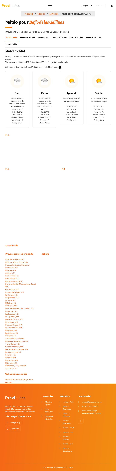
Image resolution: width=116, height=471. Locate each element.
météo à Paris (68, 402)
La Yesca (54, 14)
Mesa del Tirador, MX (13, 325)
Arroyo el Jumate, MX (13, 281)
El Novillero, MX (11, 360)
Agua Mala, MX (11, 368)
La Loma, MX (10, 300)
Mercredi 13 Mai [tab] (27, 37)
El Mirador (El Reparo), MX (15, 366)
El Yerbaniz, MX (11, 322)
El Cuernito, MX (11, 311)
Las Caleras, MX (11, 333)
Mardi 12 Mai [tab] (11, 37)
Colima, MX (9, 273)
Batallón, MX (10, 355)
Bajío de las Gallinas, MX (14, 259)
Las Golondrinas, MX (13, 352)
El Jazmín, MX (10, 270)
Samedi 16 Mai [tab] (76, 37)
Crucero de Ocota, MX (14, 346)
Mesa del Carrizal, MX (14, 319)
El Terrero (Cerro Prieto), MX (16, 262)
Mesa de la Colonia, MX (14, 292)
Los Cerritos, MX (11, 276)
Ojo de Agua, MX (12, 289)
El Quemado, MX (11, 297)
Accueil (29, 14)
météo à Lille (68, 432)
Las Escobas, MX (11, 314)
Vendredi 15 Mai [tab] (59, 37)
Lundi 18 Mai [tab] (11, 44)
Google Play (15, 422)
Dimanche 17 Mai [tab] (93, 37)
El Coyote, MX (11, 363)
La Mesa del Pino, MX (13, 327)
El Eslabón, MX (11, 330)
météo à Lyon (68, 444)
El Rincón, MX (10, 357)
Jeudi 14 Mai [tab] (43, 37)
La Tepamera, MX (12, 317)
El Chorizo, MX (11, 306)
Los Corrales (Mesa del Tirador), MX (19, 308)
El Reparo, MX (10, 336)
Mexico (41, 14)
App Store (15, 428)
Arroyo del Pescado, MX (14, 338)
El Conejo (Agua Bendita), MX (16, 341)
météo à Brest (68, 428)
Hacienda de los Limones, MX (16, 349)
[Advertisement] (21, 153)
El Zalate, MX (10, 303)
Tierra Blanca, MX (12, 344)
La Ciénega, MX (11, 295)
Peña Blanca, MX (11, 278)
